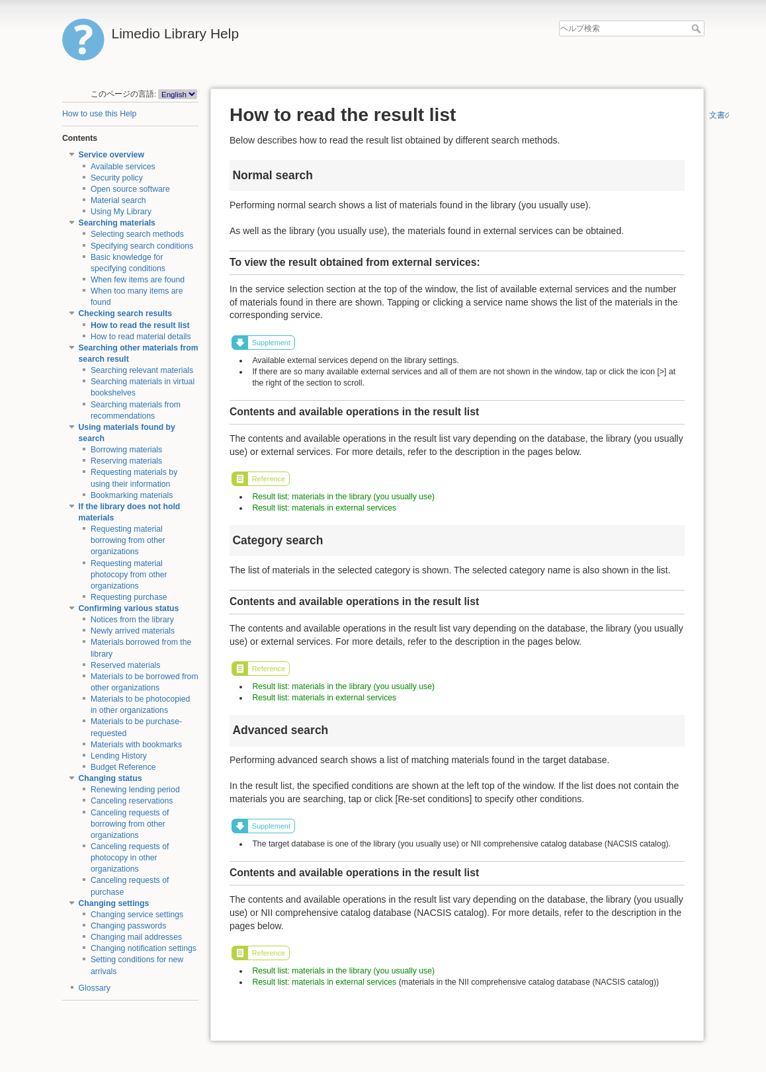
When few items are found (138, 279)
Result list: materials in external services (324, 508)
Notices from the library (132, 619)
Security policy (117, 178)
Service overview (111, 154)
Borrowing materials (126, 449)
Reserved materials (126, 665)
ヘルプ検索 (697, 28)
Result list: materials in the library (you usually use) (343, 496)
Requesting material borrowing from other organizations (128, 540)
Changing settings (114, 903)
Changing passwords (128, 925)
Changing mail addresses (136, 937)
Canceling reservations (132, 800)
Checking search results (126, 313)
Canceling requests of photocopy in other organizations (130, 858)
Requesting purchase (129, 597)
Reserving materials (126, 461)
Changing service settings (137, 914)
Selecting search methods (137, 234)
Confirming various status (129, 608)
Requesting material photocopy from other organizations (129, 575)
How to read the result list (140, 325)
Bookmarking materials (132, 495)
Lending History (119, 756)
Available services (123, 166)
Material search (118, 200)
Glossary (94, 988)
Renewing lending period (135, 789)
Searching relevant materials (142, 370)
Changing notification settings (143, 948)
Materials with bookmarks (136, 744)
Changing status (110, 778)
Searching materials (117, 222)
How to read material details (141, 336)
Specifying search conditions (142, 246)
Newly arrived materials (133, 631)
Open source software (130, 189)
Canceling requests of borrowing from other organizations (130, 824)
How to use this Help (99, 113)
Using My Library (121, 211)
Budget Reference (123, 767)
